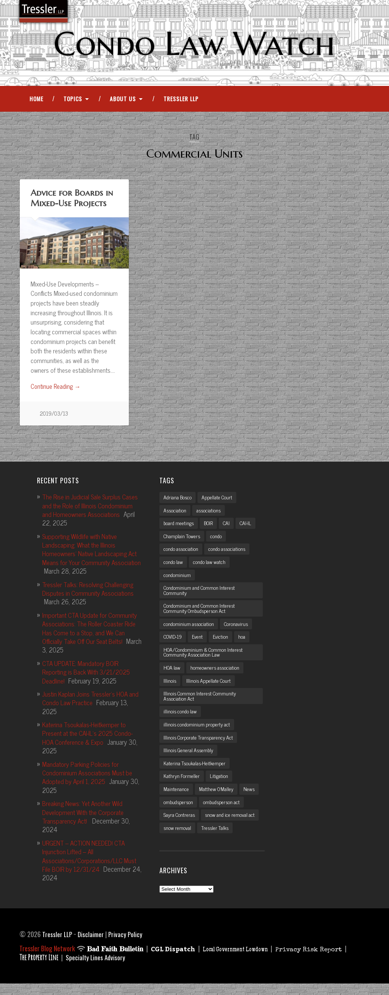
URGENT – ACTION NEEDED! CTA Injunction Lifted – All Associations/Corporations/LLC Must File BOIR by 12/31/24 (91, 858)
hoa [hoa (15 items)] (244, 642)
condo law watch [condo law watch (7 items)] (210, 565)
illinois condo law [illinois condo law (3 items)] (181, 719)
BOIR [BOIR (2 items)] (211, 526)
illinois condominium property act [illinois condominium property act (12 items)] (198, 732)
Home (36, 100)
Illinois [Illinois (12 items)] (170, 688)
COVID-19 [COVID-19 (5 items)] (174, 642)
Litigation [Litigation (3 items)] (219, 785)
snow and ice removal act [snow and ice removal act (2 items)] (232, 825)
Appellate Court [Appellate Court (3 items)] (219, 499)
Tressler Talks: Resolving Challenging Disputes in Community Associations (90, 591)
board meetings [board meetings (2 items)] (180, 526)
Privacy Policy (126, 945)
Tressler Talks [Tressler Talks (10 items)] (216, 838)
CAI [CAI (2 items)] (230, 526)
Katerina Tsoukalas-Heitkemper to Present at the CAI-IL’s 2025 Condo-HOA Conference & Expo (90, 735)
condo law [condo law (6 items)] (174, 565)
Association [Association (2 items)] (175, 512)
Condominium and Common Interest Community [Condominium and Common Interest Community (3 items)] (201, 595)
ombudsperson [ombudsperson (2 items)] (179, 812)
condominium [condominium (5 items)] (177, 579)
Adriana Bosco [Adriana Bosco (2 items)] (178, 499)
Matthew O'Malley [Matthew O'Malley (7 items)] (217, 798)
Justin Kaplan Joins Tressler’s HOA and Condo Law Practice (87, 700)
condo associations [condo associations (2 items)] (229, 552)
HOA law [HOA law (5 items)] (173, 674)
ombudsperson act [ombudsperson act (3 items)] (224, 812)
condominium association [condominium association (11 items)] (189, 629)
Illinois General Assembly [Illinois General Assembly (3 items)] (190, 759)
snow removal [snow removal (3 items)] (178, 838)
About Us (123, 100)
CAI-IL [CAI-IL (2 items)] (250, 526)
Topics (72, 100)
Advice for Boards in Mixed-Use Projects (71, 199)
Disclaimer (92, 945)
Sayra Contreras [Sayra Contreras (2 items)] (180, 825)
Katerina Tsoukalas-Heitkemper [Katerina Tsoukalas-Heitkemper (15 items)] (196, 772)
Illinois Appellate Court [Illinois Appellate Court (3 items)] (210, 688)
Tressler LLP (181, 100)
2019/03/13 (54, 416)
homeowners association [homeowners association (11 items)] (217, 674)
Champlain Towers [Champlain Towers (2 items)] (183, 539)
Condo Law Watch (194, 44)
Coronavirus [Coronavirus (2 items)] (237, 629)
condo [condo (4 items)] (218, 539)
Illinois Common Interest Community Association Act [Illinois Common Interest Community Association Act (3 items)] (201, 704)
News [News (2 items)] (251, 798)
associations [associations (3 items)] (209, 512)
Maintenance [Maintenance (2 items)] (176, 798)
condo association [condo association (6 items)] (182, 552)
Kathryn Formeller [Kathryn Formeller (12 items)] (182, 785)
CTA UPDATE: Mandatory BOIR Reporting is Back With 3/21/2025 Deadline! (88, 674)
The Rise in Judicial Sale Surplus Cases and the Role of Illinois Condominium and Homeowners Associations (83, 511)
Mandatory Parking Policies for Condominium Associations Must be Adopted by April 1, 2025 (89, 774)
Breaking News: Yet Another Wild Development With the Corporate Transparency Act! (86, 814)
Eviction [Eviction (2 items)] (223, 642)
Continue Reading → (56, 388)
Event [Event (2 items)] (200, 642)
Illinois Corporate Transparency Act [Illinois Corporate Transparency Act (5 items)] (200, 746)
